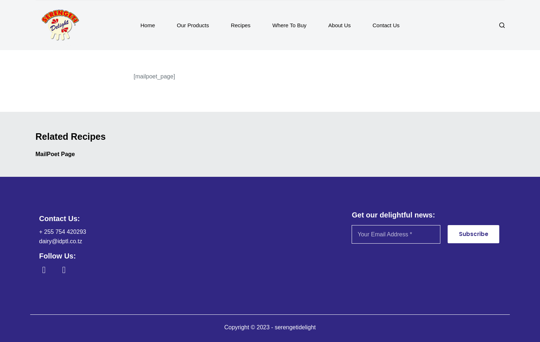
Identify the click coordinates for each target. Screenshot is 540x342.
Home (147, 25)
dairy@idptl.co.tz (61, 241)
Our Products (193, 25)
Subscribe (473, 234)
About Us (339, 25)
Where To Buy (289, 25)
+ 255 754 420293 (62, 232)
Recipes (241, 25)
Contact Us (386, 25)
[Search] (502, 25)
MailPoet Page (55, 154)
